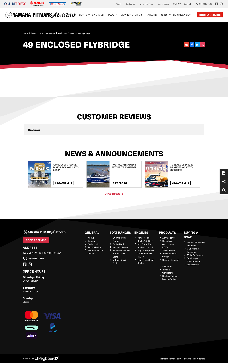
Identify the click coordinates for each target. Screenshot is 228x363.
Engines (98, 14)
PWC (111, 14)
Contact (91, 240)
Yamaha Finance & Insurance (196, 244)
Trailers (150, 14)
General (92, 232)
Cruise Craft (118, 244)
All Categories (168, 237)
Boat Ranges (120, 232)
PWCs (165, 247)
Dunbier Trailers (169, 275)
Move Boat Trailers (121, 250)
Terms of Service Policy (170, 358)
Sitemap (201, 358)
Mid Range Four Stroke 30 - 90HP (145, 245)
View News (114, 194)
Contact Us (130, 3)
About (118, 3)
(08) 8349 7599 (33, 258)
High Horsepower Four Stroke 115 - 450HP (146, 253)
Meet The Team (146, 3)
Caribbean (62, 33)
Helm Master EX (130, 14)
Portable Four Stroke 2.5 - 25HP (145, 239)
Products (167, 232)
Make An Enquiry (195, 255)
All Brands (167, 266)
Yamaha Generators (167, 271)
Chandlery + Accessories (168, 242)
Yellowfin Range (120, 247)
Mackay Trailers (169, 279)
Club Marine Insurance (193, 250)
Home (25, 33)
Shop (164, 14)
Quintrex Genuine (170, 259)
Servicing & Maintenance (193, 260)
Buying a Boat (183, 14)
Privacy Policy (94, 247)
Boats (83, 14)
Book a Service (210, 15)
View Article (63, 182)
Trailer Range (168, 250)
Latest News (163, 3)
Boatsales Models (47, 33)
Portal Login (93, 244)
